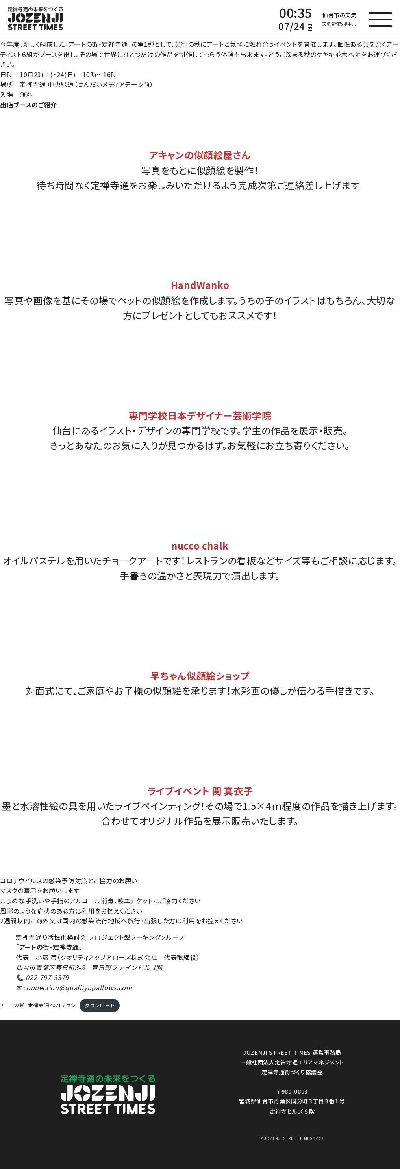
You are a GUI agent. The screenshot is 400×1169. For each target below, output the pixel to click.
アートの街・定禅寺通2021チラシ (38, 1005)
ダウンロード (100, 1005)
